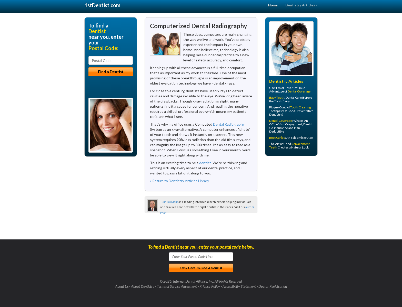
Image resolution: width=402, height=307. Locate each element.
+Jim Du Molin (169, 201)
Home (273, 5)
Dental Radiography (229, 124)
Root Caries (277, 137)
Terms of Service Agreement (177, 286)
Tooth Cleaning (300, 107)
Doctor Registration (272, 286)
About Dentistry (142, 286)
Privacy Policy (209, 286)
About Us (121, 286)
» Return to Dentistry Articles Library (179, 181)
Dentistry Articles (301, 5)
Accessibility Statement (239, 286)
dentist (205, 163)
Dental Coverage (299, 91)
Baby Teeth (276, 97)
